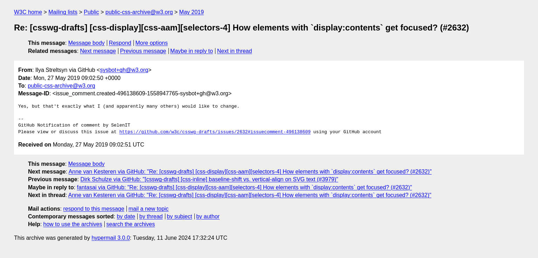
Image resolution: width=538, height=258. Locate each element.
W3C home (28, 12)
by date (126, 216)
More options (152, 43)
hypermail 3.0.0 (110, 238)
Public (91, 12)
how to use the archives (72, 224)
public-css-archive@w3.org (139, 12)
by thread (151, 216)
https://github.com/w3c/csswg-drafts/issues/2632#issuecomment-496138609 (215, 132)
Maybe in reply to (191, 51)
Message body (86, 43)
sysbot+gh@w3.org (124, 70)
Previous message (143, 51)
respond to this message (93, 209)
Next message (98, 51)
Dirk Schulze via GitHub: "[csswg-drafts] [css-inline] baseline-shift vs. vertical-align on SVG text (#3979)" (209, 179)
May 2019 (191, 12)
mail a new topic (149, 209)
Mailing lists (62, 12)
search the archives (130, 224)
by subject (179, 216)
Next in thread (234, 51)
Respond (120, 43)
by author (208, 216)
